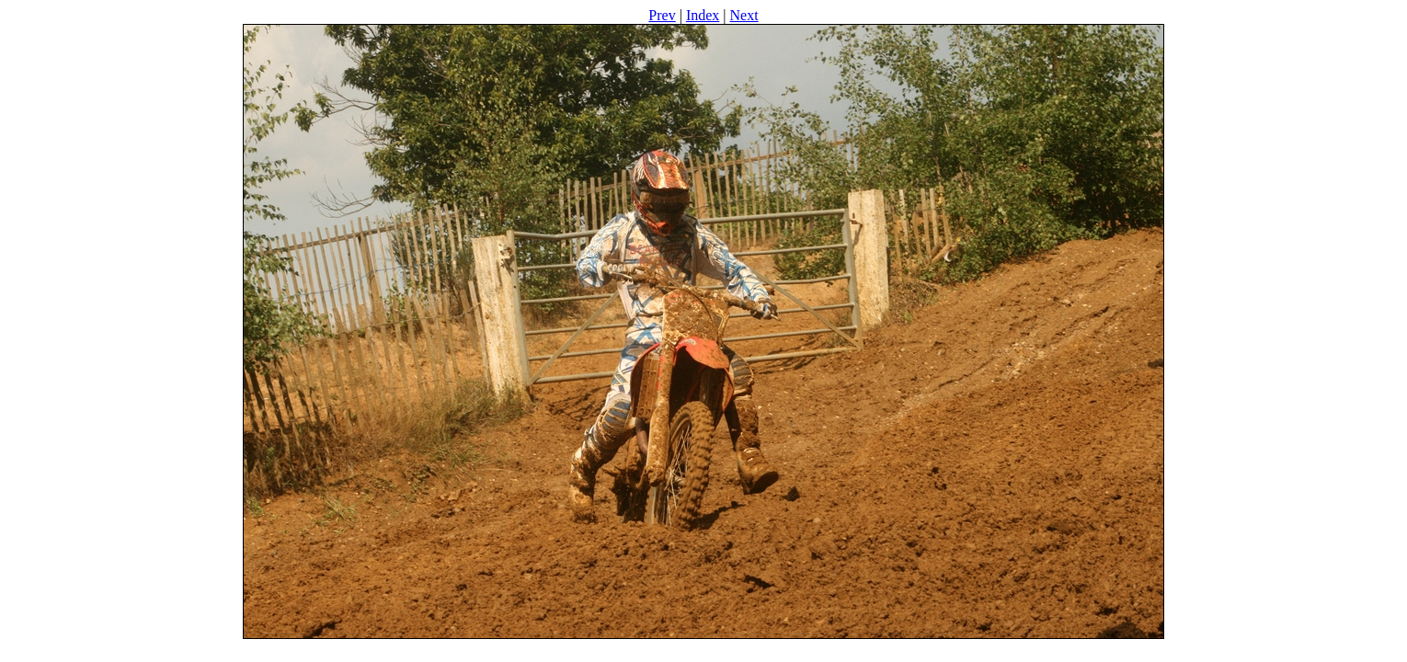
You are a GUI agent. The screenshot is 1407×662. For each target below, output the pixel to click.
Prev (661, 15)
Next (744, 15)
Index (702, 15)
